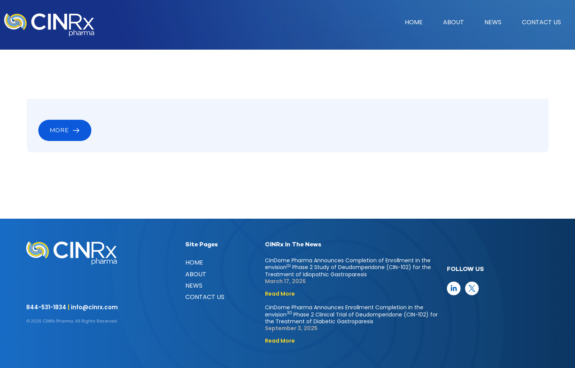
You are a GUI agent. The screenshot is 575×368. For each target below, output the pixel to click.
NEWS (492, 22)
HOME (414, 22)
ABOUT (453, 22)
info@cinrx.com (94, 307)
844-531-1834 (46, 307)
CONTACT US (541, 22)
